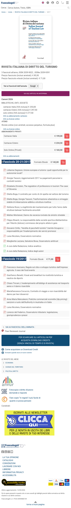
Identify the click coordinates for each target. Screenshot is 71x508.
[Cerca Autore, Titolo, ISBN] (37, 7)
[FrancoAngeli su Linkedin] (5, 452)
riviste (10, 12)
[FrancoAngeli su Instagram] (8, 452)
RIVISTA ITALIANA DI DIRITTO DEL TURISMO (29, 12)
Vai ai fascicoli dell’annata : (20, 327)
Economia (9, 363)
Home (3, 12)
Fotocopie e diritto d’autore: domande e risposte (21, 391)
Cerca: (4, 7)
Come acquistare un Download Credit (21, 349)
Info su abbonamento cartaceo (15, 116)
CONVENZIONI (8, 463)
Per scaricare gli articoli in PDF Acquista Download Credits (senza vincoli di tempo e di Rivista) (35, 340)
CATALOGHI (7, 460)
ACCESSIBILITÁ (9, 475)
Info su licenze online (11, 119)
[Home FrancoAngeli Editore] (10, 3)
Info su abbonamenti (11, 156)
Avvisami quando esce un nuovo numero (18, 353)
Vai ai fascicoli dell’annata (15, 86)
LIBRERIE (6, 469)
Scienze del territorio (14, 367)
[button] (42, 3)
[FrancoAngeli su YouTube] (11, 452)
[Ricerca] (69, 7)
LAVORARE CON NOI (11, 466)
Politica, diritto (11, 371)
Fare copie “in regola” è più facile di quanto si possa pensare (24, 399)
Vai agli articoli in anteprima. (35, 93)
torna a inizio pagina (35, 504)
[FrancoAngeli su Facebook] (2, 452)
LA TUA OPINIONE (10, 457)
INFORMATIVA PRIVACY (13, 472)
